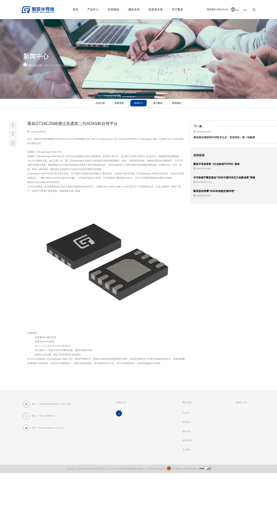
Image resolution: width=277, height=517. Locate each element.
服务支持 (134, 9)
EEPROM (132, 469)
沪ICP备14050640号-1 (156, 469)
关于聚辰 (177, 9)
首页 (75, 9)
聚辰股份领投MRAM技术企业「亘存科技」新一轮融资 (224, 137)
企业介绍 (100, 103)
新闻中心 (68, 65)
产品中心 (93, 9)
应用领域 (113, 9)
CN (237, 10)
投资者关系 (156, 9)
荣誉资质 (119, 103)
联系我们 (176, 103)
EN (245, 10)
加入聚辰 (157, 103)
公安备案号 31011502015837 (182, 469)
